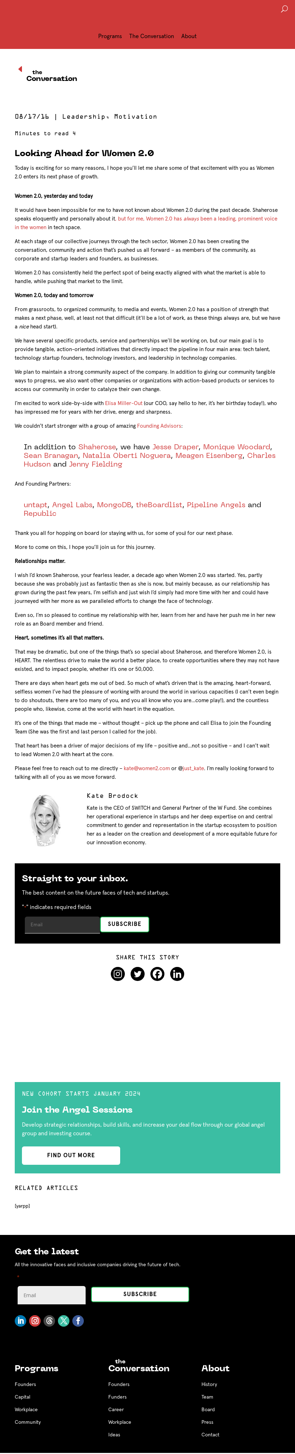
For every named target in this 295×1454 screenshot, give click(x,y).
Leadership (83, 117)
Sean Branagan (51, 456)
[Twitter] (137, 974)
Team (207, 1397)
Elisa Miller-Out (123, 403)
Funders (117, 1397)
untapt (35, 505)
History (209, 1384)
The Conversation (151, 36)
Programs (110, 36)
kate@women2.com (147, 768)
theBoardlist (159, 505)
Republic (40, 514)
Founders (25, 1384)
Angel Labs (72, 505)
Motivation (135, 117)
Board (208, 1409)
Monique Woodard (236, 447)
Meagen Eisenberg (209, 456)
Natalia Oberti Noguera (127, 456)
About (189, 36)
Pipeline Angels (216, 505)
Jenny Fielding (95, 464)
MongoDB (114, 505)
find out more (71, 1155)
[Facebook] (157, 974)
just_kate (193, 768)
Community (28, 1422)
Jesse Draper (176, 447)
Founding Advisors (159, 426)
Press (207, 1422)
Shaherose (97, 447)
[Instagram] (118, 974)
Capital (22, 1397)
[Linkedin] (177, 974)
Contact (210, 1434)
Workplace (26, 1409)
